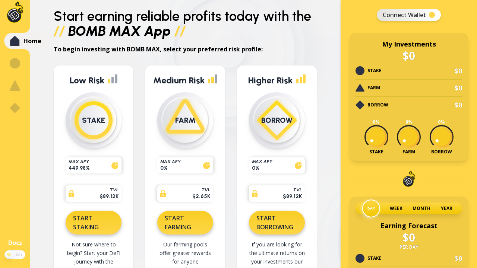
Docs (15, 243)
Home (32, 41)
